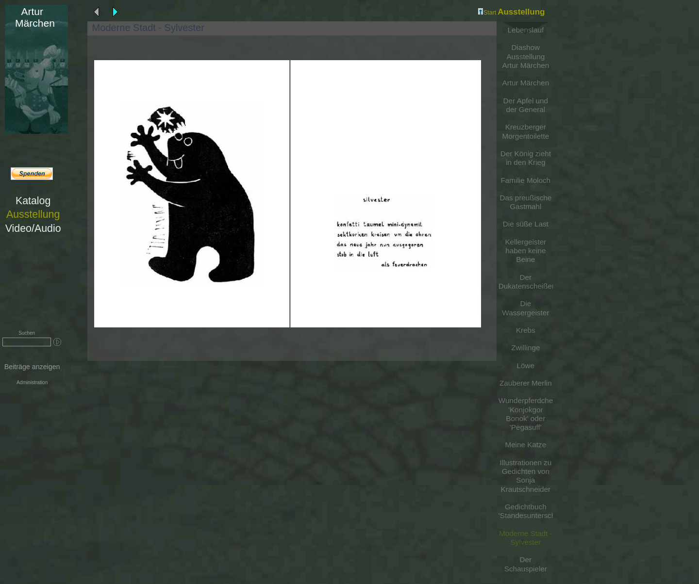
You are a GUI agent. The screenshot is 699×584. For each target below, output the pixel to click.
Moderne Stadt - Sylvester (525, 537)
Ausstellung (33, 214)
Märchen (31, 17)
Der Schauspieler (525, 563)
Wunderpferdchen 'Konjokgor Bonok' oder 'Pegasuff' (526, 413)
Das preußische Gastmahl (525, 202)
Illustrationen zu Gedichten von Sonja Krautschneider (525, 475)
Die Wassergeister (525, 307)
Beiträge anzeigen (32, 367)
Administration (32, 382)
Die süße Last (526, 224)
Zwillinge (525, 347)
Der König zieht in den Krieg (525, 157)
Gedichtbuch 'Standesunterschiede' (526, 511)
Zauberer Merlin (525, 383)
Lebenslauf (526, 30)
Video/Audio (33, 228)
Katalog (33, 201)
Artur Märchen (525, 83)
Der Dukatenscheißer (526, 281)
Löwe (525, 365)
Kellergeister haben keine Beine (525, 251)
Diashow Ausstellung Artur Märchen (525, 56)
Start (487, 12)
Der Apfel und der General (525, 105)
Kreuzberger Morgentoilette (525, 131)
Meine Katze (525, 444)
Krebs (525, 330)
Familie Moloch (526, 180)
